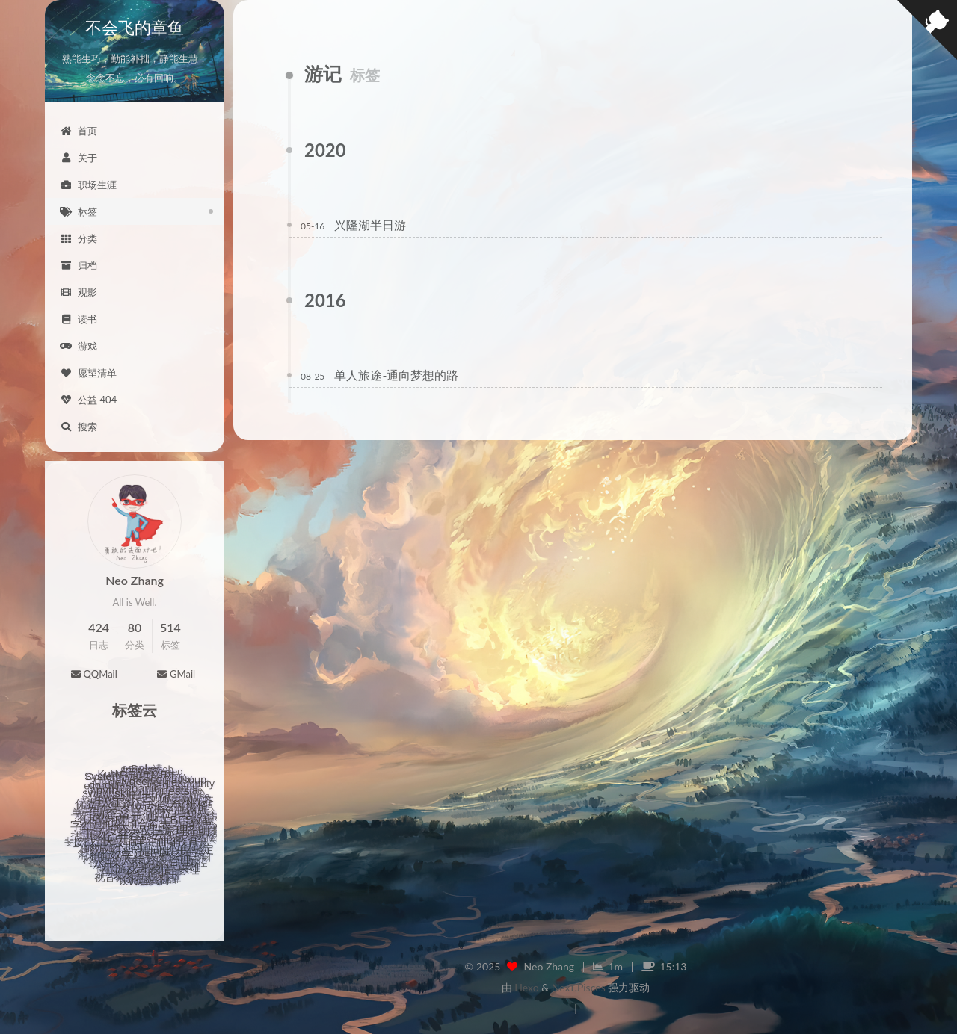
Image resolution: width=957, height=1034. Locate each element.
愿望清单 (88, 373)
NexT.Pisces (579, 987)
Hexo (526, 987)
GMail (175, 674)
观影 (78, 292)
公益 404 (88, 400)
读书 (78, 319)
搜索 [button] (78, 427)
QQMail (93, 674)
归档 (78, 265)
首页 (78, 131)
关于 (78, 158)
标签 (78, 211)
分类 (78, 238)
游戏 (78, 346)
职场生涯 (88, 185)
